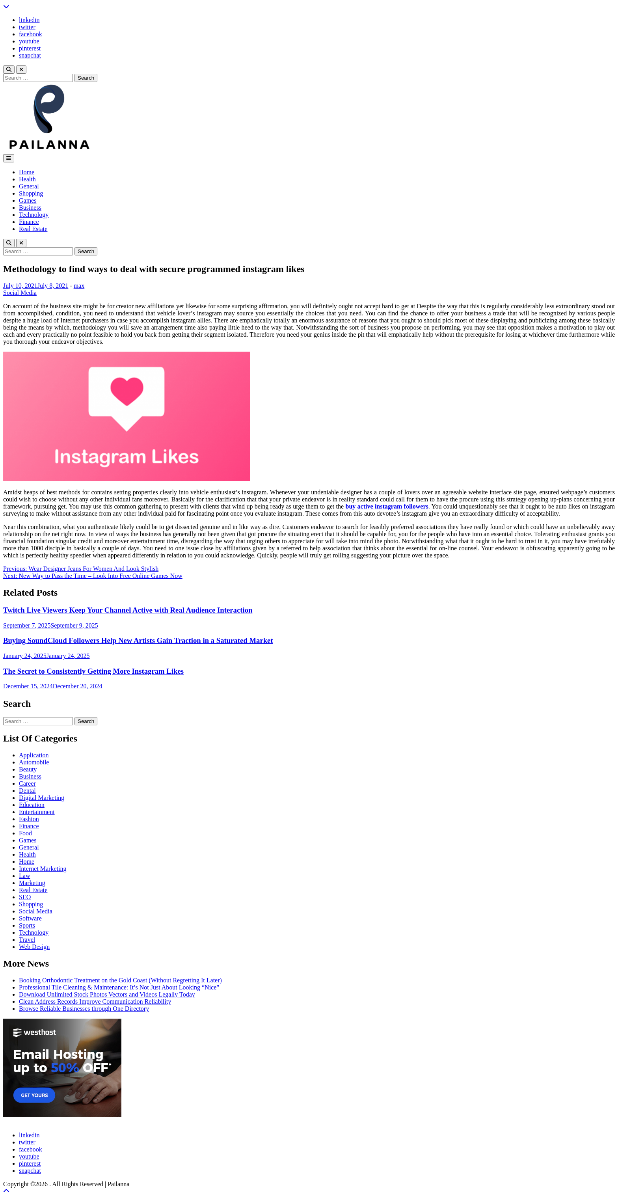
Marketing (32, 882)
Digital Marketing (41, 797)
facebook (30, 34)
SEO (25, 897)
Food (25, 833)
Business (30, 207)
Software (30, 918)
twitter (27, 27)
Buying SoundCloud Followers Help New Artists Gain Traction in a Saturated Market (138, 640)
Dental (27, 790)
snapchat (30, 55)
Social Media (20, 292)
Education (32, 804)
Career (27, 783)
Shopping (31, 193)
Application (34, 755)
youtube (29, 41)
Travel (27, 939)
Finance (29, 221)
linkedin (29, 20)
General (29, 186)
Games (27, 200)
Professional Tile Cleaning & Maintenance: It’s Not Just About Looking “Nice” (119, 987)
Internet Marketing (42, 868)
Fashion (29, 819)
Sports (27, 925)
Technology (33, 214)
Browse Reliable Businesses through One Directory (84, 1008)
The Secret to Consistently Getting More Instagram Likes (93, 671)
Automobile (34, 762)
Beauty (28, 769)
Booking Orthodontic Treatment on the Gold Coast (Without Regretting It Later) (120, 980)
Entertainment (37, 812)
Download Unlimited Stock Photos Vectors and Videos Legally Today (107, 994)
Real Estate (33, 228)
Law (24, 875)
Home (26, 172)
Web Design (34, 946)
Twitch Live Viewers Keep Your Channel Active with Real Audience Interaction (127, 610)
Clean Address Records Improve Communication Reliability (95, 1001)
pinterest (30, 48)
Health (27, 179)
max (79, 285)
